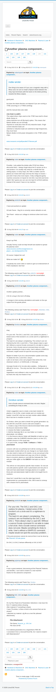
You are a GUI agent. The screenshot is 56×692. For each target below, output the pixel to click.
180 (24, 57)
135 (11, 54)
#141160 (20, 154)
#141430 (20, 555)
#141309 (20, 495)
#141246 (20, 281)
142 (7, 57)
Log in (12, 149)
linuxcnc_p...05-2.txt (24, 623)
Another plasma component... (35, 159)
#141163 (20, 195)
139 (34, 54)
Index (8, 35)
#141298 (35, 387)
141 (45, 54)
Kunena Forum (32, 678)
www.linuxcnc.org (35, 35)
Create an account (22, 149)
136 (17, 54)
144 (18, 57)
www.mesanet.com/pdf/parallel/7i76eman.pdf (22, 141)
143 (13, 57)
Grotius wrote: (16, 400)
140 (39, 54)
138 (28, 54)
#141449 (20, 590)
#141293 (35, 319)
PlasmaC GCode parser (17, 538)
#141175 (20, 229)
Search (25, 35)
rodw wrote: (15, 82)
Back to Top (50, 687)
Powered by (23, 678)
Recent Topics (16, 35)
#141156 (35, 67)
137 (22, 54)
